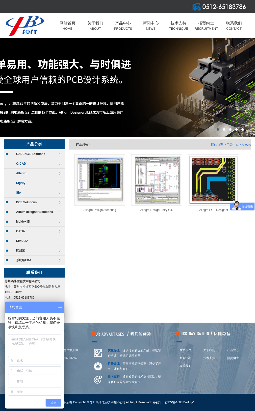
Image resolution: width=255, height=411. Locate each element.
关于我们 (209, 350)
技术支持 (209, 358)
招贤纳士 (233, 358)
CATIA (20, 231)
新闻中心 (185, 358)
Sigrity (20, 183)
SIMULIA (22, 241)
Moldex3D (23, 221)
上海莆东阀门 (127, 87)
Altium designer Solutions (34, 212)
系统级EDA (23, 260)
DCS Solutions (26, 202)
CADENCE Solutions (30, 154)
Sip (18, 192)
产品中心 (232, 144)
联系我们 (185, 366)
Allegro (21, 173)
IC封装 (20, 250)
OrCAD (21, 163)
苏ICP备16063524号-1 (180, 402)
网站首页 (217, 144)
